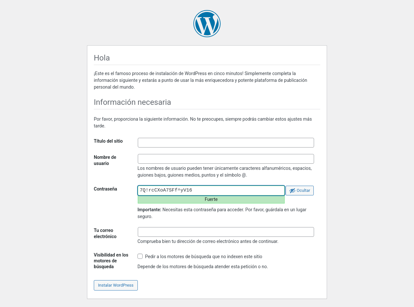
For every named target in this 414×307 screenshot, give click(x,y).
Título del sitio (108, 141)
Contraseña (105, 189)
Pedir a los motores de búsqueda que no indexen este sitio (199, 256)
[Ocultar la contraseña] (300, 190)
